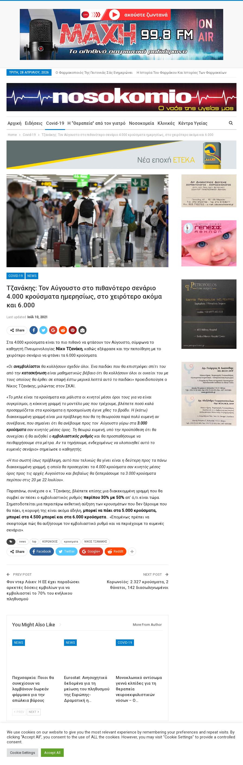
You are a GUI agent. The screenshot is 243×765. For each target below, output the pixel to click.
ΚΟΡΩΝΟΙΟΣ (50, 541)
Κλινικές (166, 123)
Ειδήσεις (34, 123)
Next (34, 712)
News (31, 276)
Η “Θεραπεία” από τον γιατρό (97, 123)
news (22, 541)
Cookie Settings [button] (22, 753)
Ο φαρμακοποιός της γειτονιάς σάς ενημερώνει (94, 73)
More (142, 73)
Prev (19, 712)
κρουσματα (71, 541)
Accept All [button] (52, 753)
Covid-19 (55, 123)
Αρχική (14, 123)
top (34, 541)
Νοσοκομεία (141, 123)
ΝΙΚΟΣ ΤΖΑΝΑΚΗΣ (95, 541)
